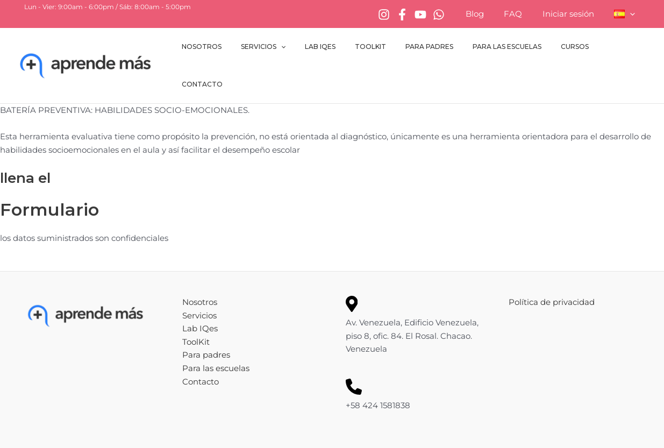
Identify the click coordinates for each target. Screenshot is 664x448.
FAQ (523, 14)
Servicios (291, 49)
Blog (489, 14)
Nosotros (236, 49)
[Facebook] (418, 14)
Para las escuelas (509, 49)
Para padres (438, 49)
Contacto (618, 49)
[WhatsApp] (455, 14)
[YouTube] (436, 14)
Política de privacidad (552, 270)
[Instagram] (400, 14)
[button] (632, 14)
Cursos (571, 49)
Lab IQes (342, 49)
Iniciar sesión (574, 14)
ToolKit (386, 49)
